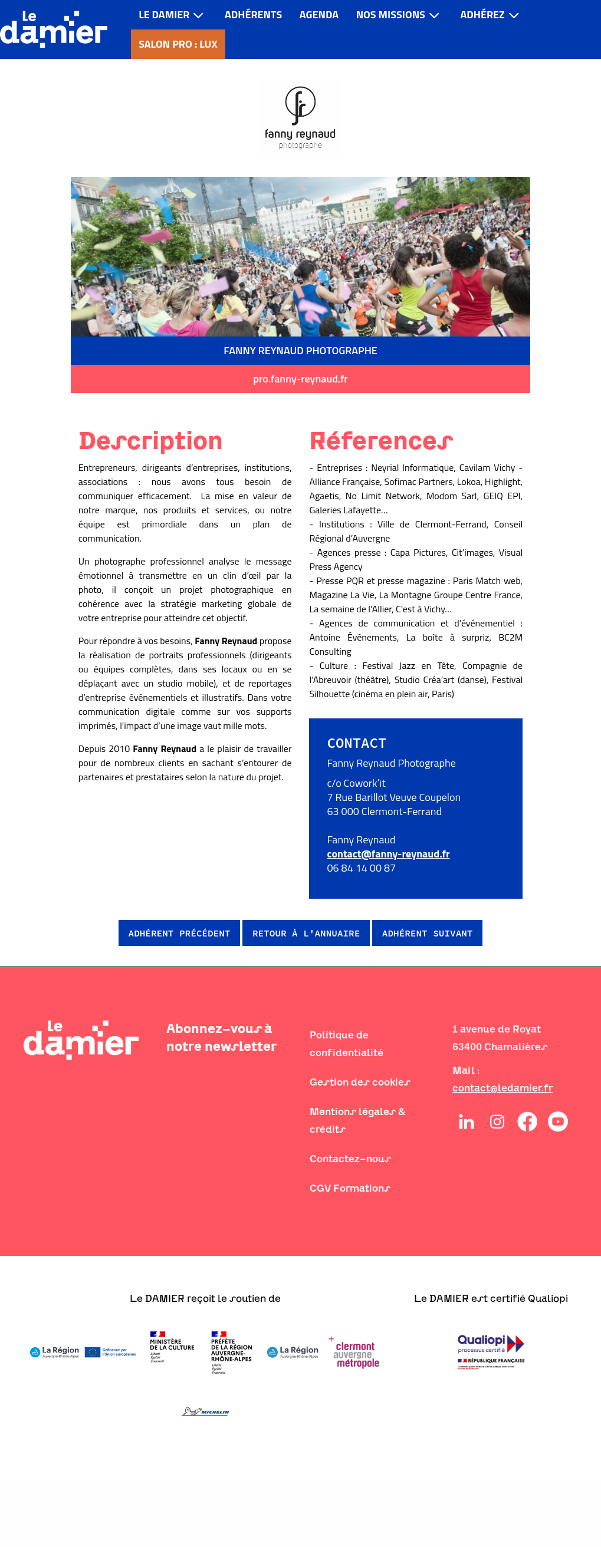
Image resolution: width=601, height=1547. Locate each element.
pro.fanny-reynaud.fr (300, 379)
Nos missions (390, 14)
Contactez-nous (350, 1159)
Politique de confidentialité (346, 1043)
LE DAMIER (164, 14)
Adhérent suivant (427, 933)
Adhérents (253, 14)
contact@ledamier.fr (502, 1088)
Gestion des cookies (360, 1082)
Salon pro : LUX (178, 44)
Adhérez (482, 14)
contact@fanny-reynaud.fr (388, 854)
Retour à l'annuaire (306, 933)
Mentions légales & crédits (357, 1120)
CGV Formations (350, 1188)
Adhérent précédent (180, 933)
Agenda (319, 14)
